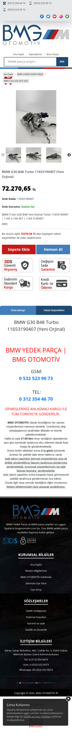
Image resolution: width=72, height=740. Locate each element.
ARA (62, 61)
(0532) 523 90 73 (42, 3)
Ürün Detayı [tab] (18, 310)
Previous (3, 155)
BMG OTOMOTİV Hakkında (36, 577)
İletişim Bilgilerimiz (36, 570)
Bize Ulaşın (53, 54)
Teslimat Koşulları (36, 617)
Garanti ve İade (36, 623)
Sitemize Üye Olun (35, 583)
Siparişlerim (35, 54)
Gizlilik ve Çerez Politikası (37, 716)
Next (69, 155)
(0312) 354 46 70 (16, 3)
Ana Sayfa (18, 54)
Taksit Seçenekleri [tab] (54, 310)
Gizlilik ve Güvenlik (36, 629)
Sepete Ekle (19, 249)
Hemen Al (53, 249)
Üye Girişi (36, 589)
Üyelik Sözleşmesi (36, 610)
